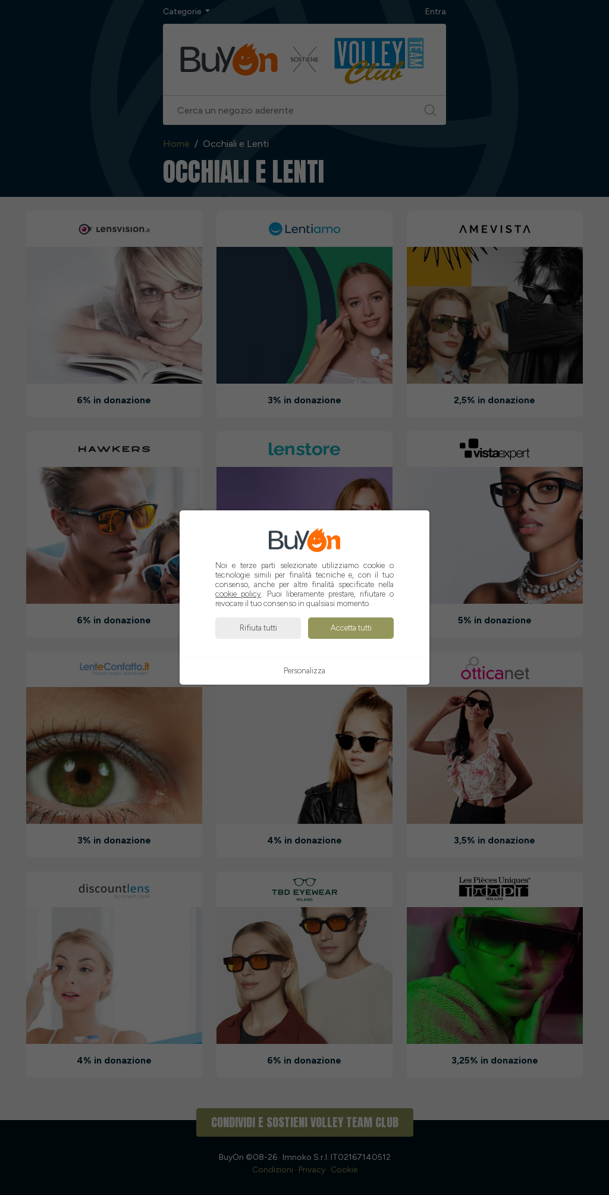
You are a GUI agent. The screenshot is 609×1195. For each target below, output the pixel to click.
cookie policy (238, 593)
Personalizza (304, 670)
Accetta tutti (351, 627)
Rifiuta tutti (258, 627)
